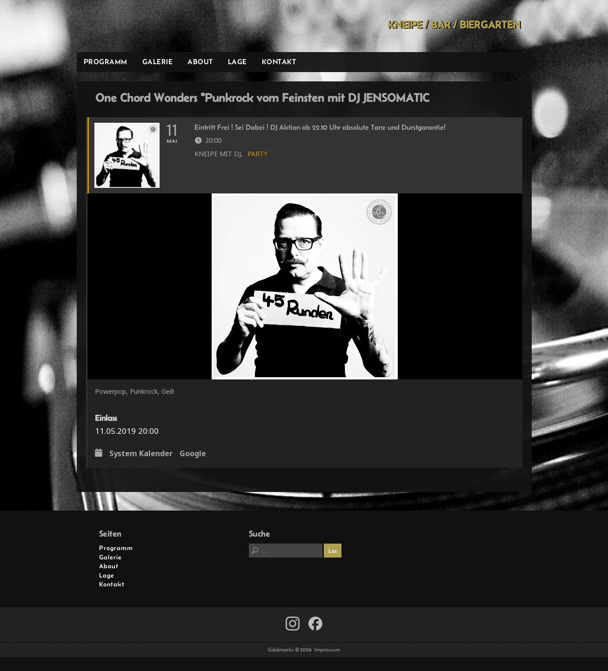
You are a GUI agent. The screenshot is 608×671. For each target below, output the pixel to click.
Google (193, 453)
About (200, 62)
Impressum (327, 649)
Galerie (157, 62)
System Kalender (141, 453)
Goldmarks (143, 26)
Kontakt (279, 62)
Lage (237, 62)
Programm (105, 62)
